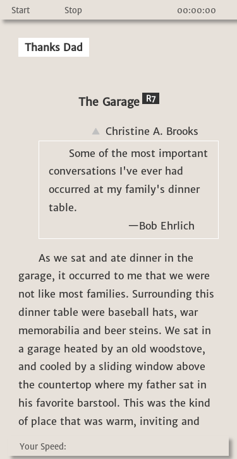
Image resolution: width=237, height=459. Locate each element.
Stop (73, 10)
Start (20, 10)
